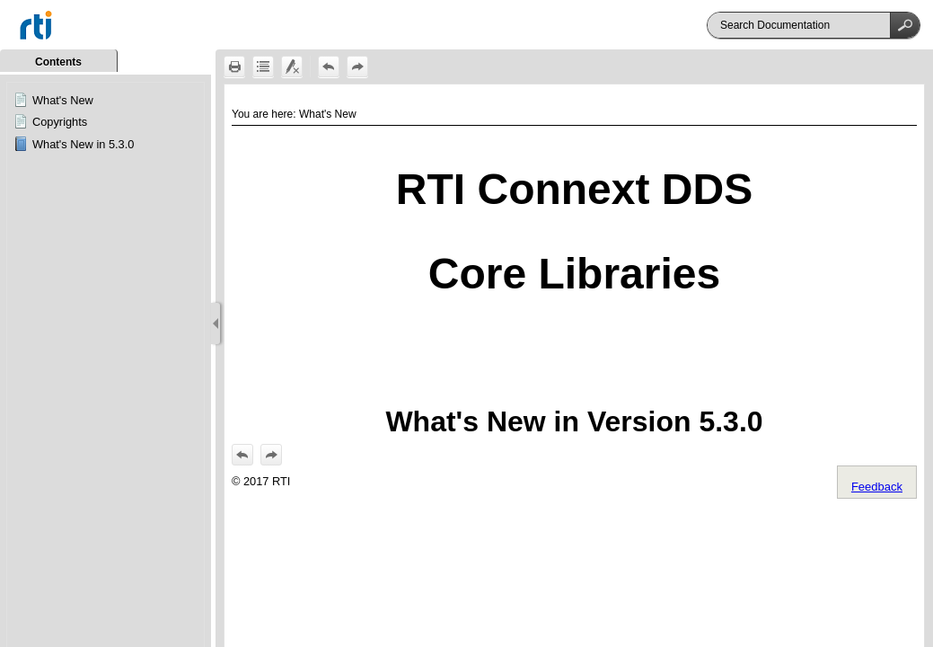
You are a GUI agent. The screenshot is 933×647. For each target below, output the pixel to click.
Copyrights (59, 122)
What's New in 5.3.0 (83, 144)
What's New (62, 100)
